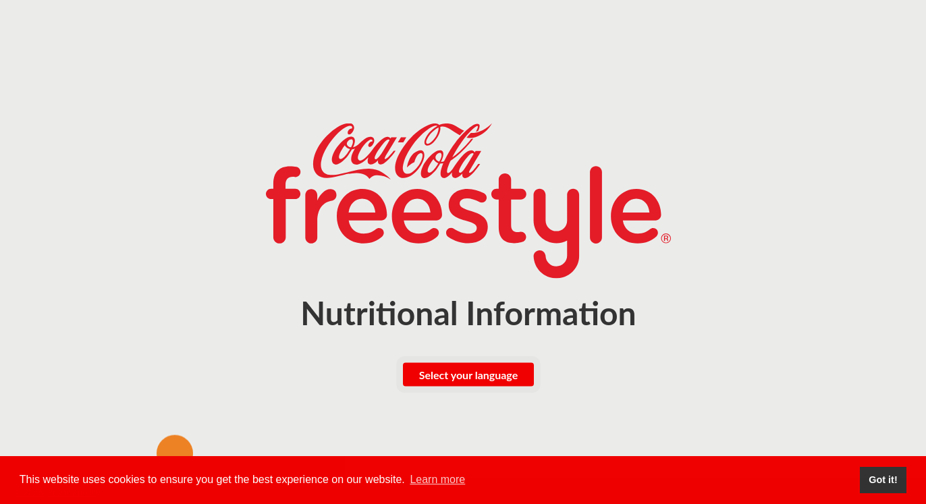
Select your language (468, 374)
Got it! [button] (883, 479)
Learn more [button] (437, 479)
